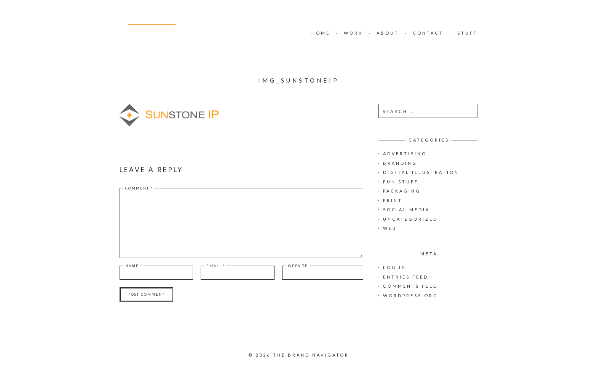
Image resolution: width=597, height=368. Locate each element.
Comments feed (410, 286)
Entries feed (405, 276)
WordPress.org (410, 295)
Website (298, 266)
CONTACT (428, 32)
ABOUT (388, 32)
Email (215, 266)
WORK (353, 32)
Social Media (406, 209)
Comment (139, 188)
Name (134, 266)
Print (392, 200)
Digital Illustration (421, 172)
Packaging (402, 190)
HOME (320, 32)
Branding (400, 163)
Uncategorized (410, 219)
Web (390, 228)
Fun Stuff (400, 181)
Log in (394, 267)
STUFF (467, 32)
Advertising (405, 153)
